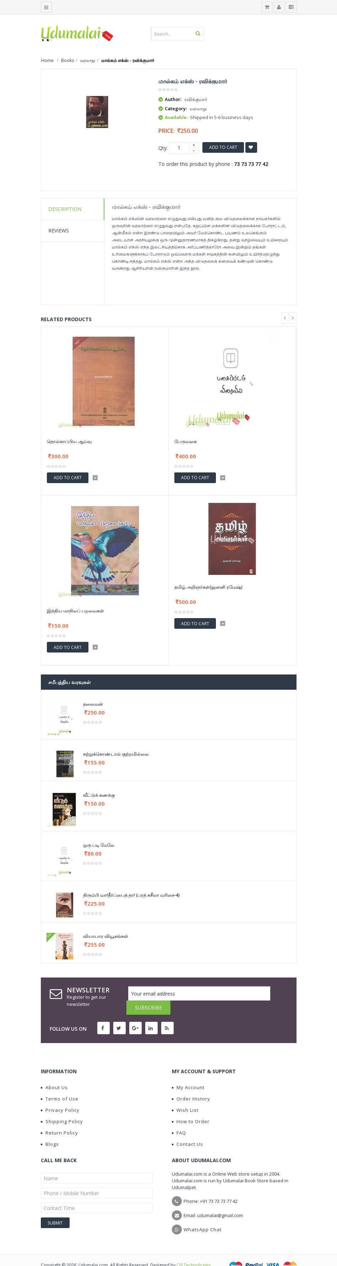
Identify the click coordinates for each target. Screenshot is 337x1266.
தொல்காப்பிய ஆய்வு (69, 441)
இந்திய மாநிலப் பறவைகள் (75, 610)
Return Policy (59, 1118)
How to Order (191, 1107)
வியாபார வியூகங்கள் (105, 936)
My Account (188, 1073)
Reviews (58, 230)
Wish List (185, 1096)
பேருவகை (185, 441)
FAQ (179, 1118)
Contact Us (187, 1130)
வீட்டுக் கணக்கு (99, 795)
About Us (54, 1073)
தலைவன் (93, 704)
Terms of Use (59, 1084)
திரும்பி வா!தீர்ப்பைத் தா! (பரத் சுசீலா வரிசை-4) (131, 895)
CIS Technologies (193, 1251)
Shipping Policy (62, 1107)
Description (64, 209)
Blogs (50, 1130)
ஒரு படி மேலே (98, 845)
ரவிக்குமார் (195, 99)
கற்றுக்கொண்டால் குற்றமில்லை (116, 754)
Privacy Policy (60, 1096)
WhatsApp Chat (203, 1215)
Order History (191, 1084)
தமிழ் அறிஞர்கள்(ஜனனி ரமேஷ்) (208, 587)
